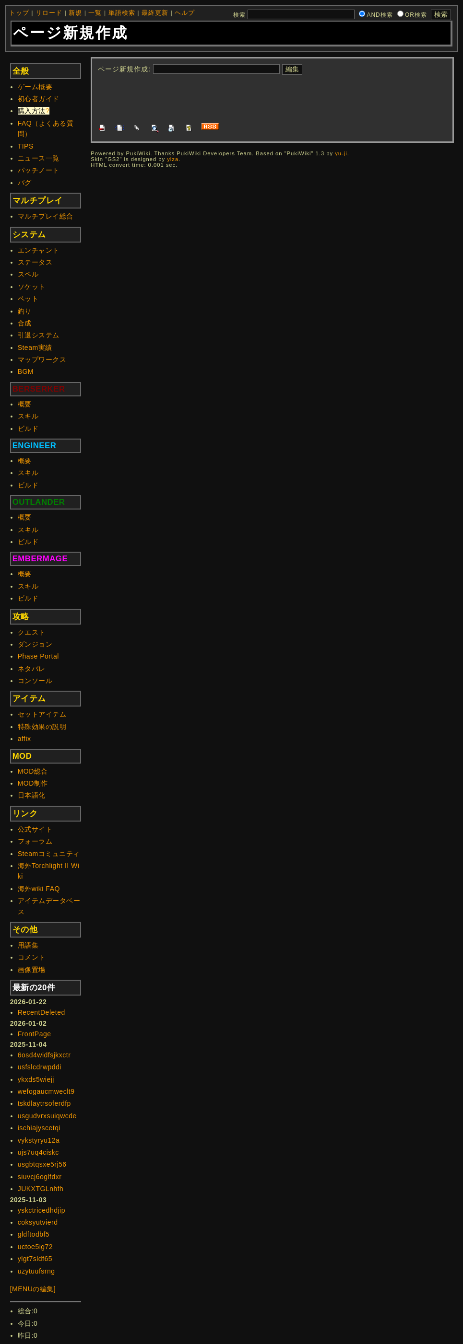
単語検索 (121, 13)
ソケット (32, 286)
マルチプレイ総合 (45, 216)
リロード (49, 13)
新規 (75, 13)
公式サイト (35, 829)
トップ (19, 13)
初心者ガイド (38, 99)
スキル (28, 416)
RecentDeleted (41, 1012)
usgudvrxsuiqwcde (47, 1116)
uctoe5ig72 (35, 1247)
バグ (25, 182)
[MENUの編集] (33, 1289)
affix (24, 738)
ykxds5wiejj (36, 1079)
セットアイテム (42, 714)
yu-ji (341, 153)
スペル (28, 274)
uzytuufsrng (36, 1271)
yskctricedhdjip (41, 1210)
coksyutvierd (38, 1222)
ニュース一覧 (38, 158)
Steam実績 (35, 347)
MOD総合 (33, 771)
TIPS (26, 146)
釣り (25, 311)
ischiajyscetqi (39, 1128)
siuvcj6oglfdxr (40, 1177)
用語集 (28, 945)
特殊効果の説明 (42, 726)
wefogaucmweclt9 (46, 1091)
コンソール (35, 680)
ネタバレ (32, 668)
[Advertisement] (272, 97)
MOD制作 (33, 783)
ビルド (28, 428)
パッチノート (38, 170)
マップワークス (42, 359)
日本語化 (32, 795)
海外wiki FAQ (39, 888)
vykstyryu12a (39, 1140)
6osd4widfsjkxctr (44, 1055)
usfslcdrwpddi (39, 1067)
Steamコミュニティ (49, 853)
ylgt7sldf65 (35, 1259)
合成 (25, 323)
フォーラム (35, 841)
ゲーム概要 (35, 87)
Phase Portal (38, 656)
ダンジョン (35, 644)
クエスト (32, 632)
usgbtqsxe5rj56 (42, 1164)
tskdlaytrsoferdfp (44, 1103)
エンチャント (38, 250)
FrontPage (34, 1034)
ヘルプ (185, 13)
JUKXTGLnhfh (41, 1189)
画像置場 (32, 969)
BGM (26, 371)
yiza (172, 159)
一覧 (95, 13)
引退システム (38, 335)
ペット (28, 298)
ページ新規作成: (124, 69)
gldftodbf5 (34, 1234)
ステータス (35, 262)
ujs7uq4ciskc (38, 1152)
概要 (25, 404)
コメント (32, 957)
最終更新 (155, 13)
